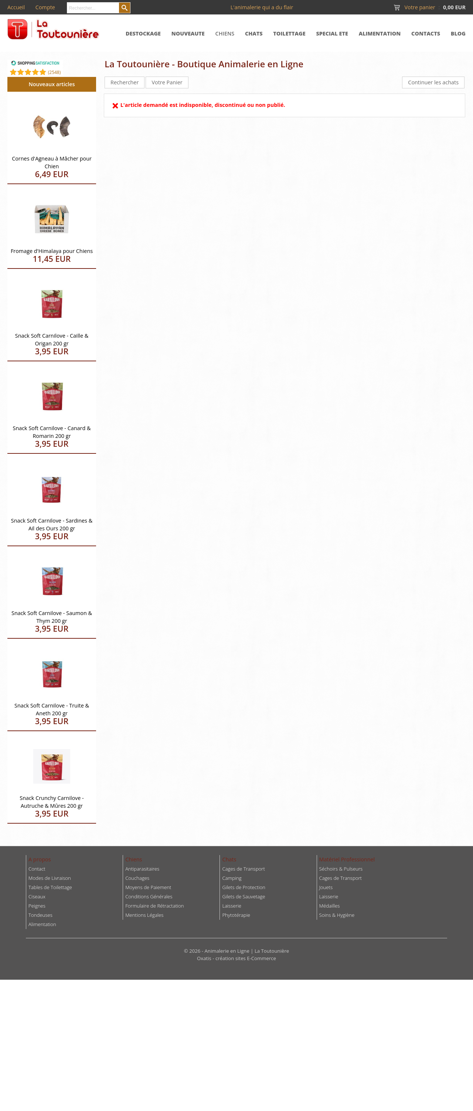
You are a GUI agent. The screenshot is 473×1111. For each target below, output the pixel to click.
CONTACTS (425, 33)
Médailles (329, 905)
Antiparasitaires (142, 868)
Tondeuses (40, 915)
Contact (36, 868)
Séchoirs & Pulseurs (341, 868)
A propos (39, 859)
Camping (231, 878)
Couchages (137, 878)
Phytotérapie (236, 915)
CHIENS (225, 33)
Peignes (36, 905)
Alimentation (42, 924)
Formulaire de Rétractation (154, 905)
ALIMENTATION (380, 33)
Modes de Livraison (49, 878)
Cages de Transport (243, 868)
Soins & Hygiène (337, 915)
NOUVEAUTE (188, 33)
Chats (229, 859)
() (54, 72)
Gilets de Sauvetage (243, 896)
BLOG (458, 33)
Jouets (326, 887)
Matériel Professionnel (347, 859)
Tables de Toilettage (50, 887)
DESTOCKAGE (143, 33)
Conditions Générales (148, 896)
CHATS (254, 33)
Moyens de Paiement (148, 887)
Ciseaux (36, 896)
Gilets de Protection (243, 887)
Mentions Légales (144, 915)
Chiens (133, 859)
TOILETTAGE (289, 33)
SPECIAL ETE (332, 33)
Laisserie (328, 896)
